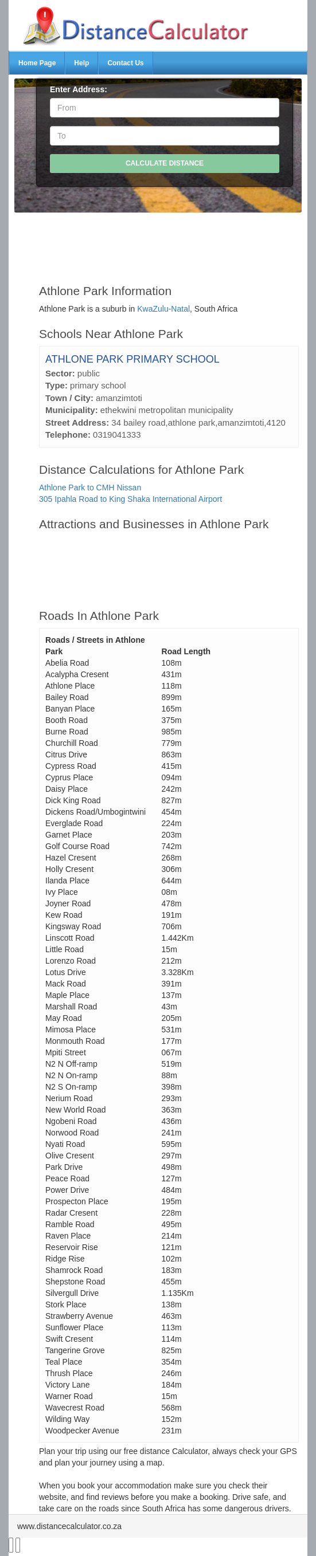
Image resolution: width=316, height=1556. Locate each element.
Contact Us (125, 63)
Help (81, 63)
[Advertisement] (168, 243)
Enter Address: (78, 89)
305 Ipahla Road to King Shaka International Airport (130, 499)
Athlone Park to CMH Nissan (90, 487)
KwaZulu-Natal (163, 308)
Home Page (37, 63)
